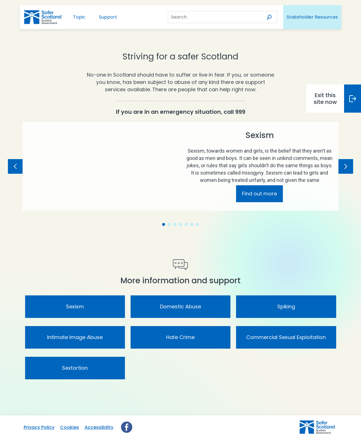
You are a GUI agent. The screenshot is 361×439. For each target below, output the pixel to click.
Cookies (69, 427)
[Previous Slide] (15, 166)
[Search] (268, 17)
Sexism (75, 306)
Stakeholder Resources (312, 17)
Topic (79, 17)
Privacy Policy (39, 427)
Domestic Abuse (180, 306)
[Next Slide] (345, 166)
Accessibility (99, 427)
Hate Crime (180, 337)
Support (108, 17)
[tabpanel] (180, 166)
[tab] (163, 224)
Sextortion (75, 367)
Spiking (286, 306)
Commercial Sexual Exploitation (286, 337)
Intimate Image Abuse (75, 337)
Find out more (259, 193)
